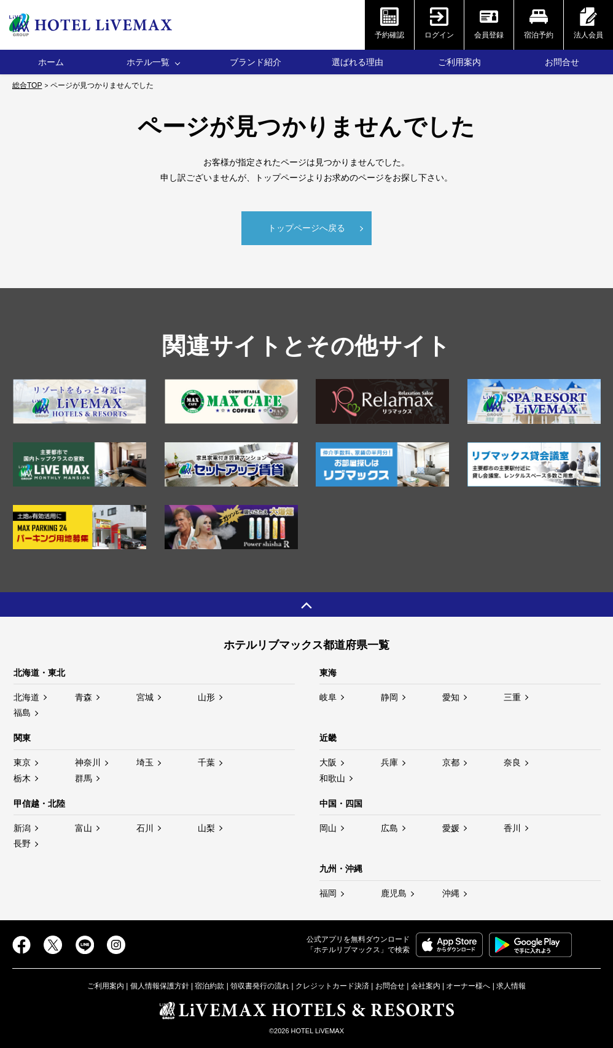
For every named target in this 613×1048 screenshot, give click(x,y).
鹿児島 (394, 891)
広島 (389, 826)
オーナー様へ (468, 983)
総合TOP (27, 85)
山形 (206, 695)
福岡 (328, 891)
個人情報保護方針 (159, 983)
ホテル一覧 (148, 62)
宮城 (145, 695)
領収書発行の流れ (259, 983)
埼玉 (145, 760)
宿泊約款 (209, 983)
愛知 (450, 695)
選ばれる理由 (357, 62)
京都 (450, 760)
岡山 (328, 826)
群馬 (83, 776)
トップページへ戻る (306, 226)
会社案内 (425, 983)
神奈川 (88, 760)
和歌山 (332, 776)
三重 (512, 695)
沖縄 (450, 891)
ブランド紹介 (255, 62)
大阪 (328, 760)
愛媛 (450, 826)
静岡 (389, 695)
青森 (83, 695)
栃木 (22, 776)
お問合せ (562, 62)
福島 (22, 711)
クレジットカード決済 (332, 983)
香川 (512, 826)
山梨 (206, 826)
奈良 (512, 760)
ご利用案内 (459, 62)
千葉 (206, 760)
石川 (145, 826)
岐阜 (328, 695)
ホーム (51, 62)
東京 (22, 760)
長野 (22, 842)
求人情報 (511, 983)
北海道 (26, 695)
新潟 (22, 826)
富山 (83, 826)
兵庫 (389, 760)
